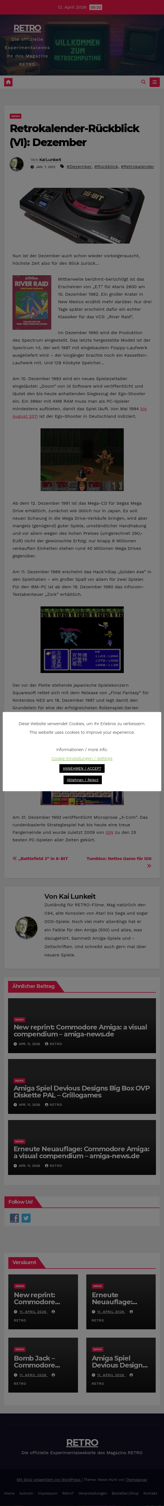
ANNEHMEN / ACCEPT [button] (82, 768)
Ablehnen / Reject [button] (83, 780)
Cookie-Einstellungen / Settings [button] (82, 758)
